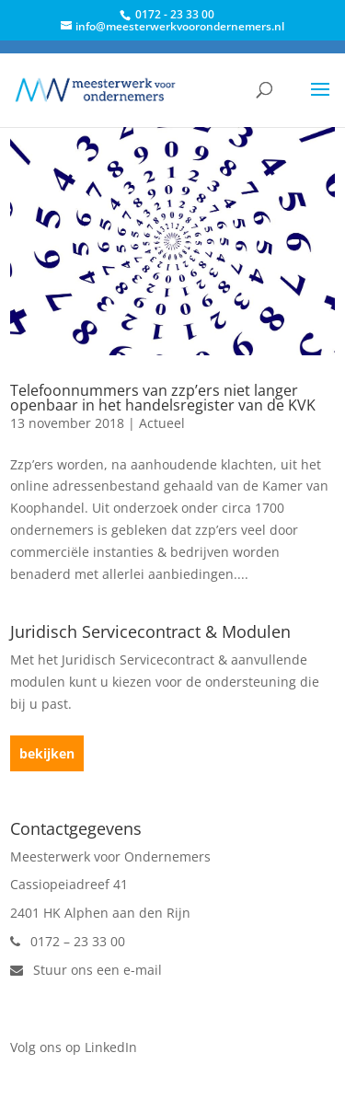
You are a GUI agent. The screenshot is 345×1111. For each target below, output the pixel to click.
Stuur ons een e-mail (86, 969)
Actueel (162, 423)
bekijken (47, 753)
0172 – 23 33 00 (67, 941)
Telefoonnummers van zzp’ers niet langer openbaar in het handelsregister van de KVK (163, 397)
